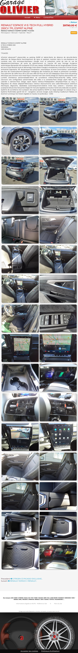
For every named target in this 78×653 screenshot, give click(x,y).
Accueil (27, 17)
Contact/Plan (48, 17)
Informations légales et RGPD (26, 603)
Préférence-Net (42, 603)
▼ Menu (37, 17)
